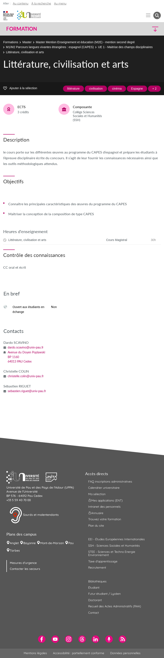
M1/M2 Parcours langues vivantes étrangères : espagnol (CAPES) (50, 47)
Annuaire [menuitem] (95, 513)
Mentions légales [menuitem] (35, 653)
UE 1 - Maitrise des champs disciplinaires (125, 47)
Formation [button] (21, 29)
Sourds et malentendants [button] (34, 515)
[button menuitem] (157, 15)
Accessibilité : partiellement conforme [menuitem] (78, 653)
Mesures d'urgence (23, 563)
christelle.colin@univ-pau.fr (26, 376)
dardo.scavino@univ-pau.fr (26, 347)
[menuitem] (41, 639)
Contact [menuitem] (93, 613)
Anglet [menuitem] (14, 543)
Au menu (60, 3)
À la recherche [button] (41, 3)
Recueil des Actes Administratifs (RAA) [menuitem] (114, 606)
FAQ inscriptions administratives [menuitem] (110, 481)
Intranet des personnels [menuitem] (104, 507)
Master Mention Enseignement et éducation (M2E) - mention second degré (85, 42)
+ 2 (154, 88)
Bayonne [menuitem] (29, 543)
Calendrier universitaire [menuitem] (104, 488)
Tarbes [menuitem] (15, 550)
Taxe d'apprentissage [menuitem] (102, 561)
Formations (10, 42)
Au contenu (20, 3)
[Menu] (148, 15)
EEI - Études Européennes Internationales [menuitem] (116, 539)
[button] (142, 28)
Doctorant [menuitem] (95, 600)
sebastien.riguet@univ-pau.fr (27, 391)
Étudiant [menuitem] (94, 587)
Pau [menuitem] (71, 543)
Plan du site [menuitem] (96, 526)
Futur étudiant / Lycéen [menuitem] (104, 594)
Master (27, 42)
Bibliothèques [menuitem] (97, 581)
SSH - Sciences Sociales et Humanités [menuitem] (114, 546)
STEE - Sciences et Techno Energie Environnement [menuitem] (111, 553)
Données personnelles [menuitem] (125, 653)
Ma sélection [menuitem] (96, 494)
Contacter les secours (25, 569)
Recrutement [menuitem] (97, 567)
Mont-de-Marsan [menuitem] (52, 543)
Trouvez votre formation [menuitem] (104, 519)
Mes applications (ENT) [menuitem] (105, 500)
